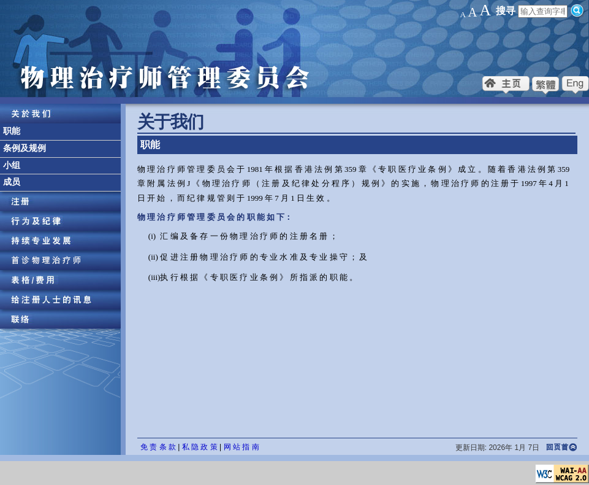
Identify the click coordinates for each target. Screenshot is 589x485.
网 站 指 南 (241, 447)
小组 (11, 165)
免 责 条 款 (158, 447)
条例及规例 (24, 148)
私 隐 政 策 (200, 447)
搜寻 (505, 11)
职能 (11, 131)
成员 (11, 182)
